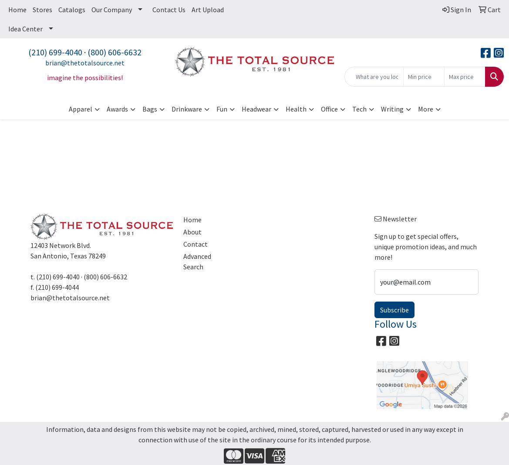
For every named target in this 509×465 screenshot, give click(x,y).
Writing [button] (392, 109)
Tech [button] (359, 109)
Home (17, 9)
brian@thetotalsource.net (85, 62)
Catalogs (71, 9)
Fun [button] (221, 109)
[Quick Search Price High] (464, 77)
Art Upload (208, 9)
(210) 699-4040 (55, 52)
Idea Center (25, 28)
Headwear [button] (256, 109)
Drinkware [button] (187, 109)
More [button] (425, 109)
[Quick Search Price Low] (424, 77)
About (192, 231)
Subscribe (394, 309)
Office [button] (329, 109)
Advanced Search (197, 261)
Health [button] (296, 109)
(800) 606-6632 (115, 52)
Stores (42, 9)
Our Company (111, 9)
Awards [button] (117, 109)
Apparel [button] (80, 109)
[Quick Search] (374, 77)
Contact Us (168, 9)
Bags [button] (149, 109)
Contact (195, 244)
